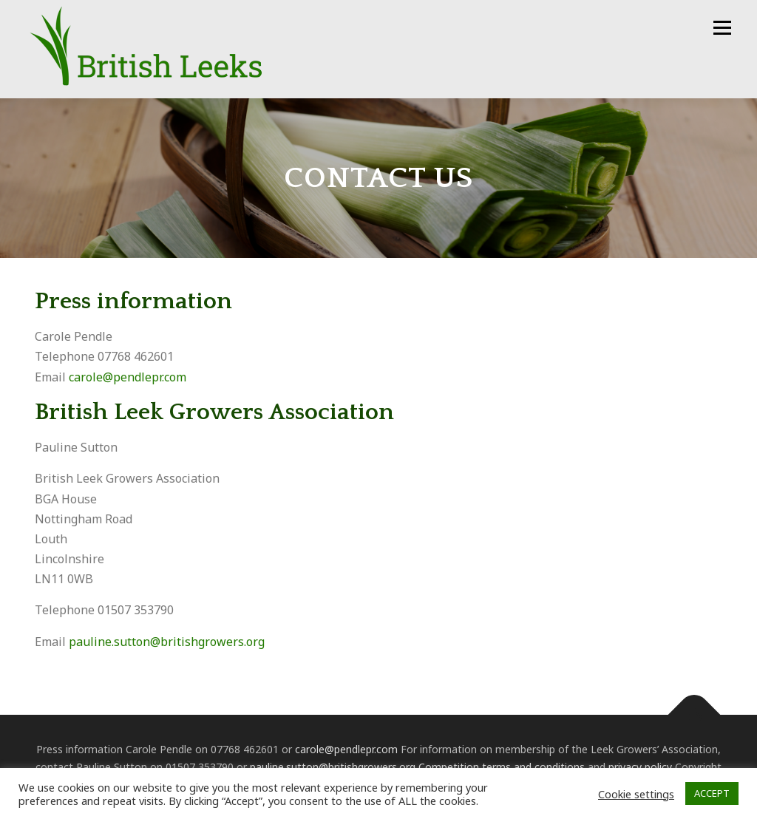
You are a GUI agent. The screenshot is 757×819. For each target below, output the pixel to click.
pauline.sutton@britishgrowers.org (167, 641)
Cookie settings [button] (636, 794)
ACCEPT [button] (712, 793)
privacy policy (640, 767)
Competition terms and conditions (501, 767)
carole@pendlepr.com (127, 377)
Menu (722, 27)
